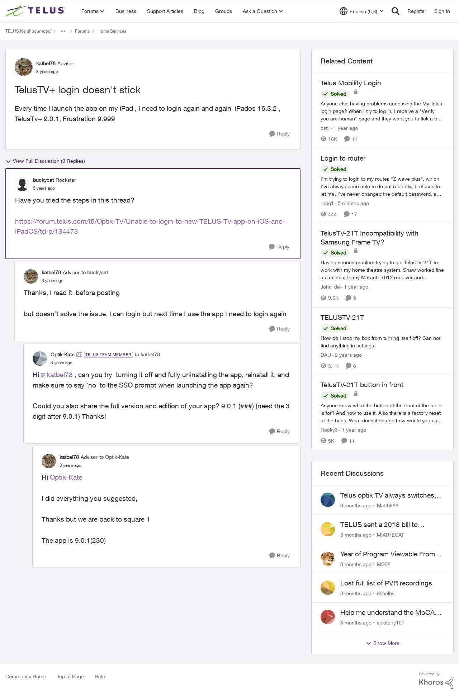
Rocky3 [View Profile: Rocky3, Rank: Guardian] (329, 430)
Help (100, 676)
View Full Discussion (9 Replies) (45, 161)
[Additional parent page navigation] (62, 31)
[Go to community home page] (36, 11)
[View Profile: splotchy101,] (328, 617)
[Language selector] (361, 11)
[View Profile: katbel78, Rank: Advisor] (24, 67)
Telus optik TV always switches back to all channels (387, 495)
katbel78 (60, 375)
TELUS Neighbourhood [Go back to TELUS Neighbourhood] (28, 31)
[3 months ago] (356, 505)
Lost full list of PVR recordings (386, 583)
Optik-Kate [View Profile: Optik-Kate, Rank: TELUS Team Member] (63, 354)
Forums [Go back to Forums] (82, 31)
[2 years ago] (347, 354)
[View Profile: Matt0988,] (328, 500)
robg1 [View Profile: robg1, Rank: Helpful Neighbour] (327, 203)
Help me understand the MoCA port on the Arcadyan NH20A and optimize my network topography (390, 612)
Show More (382, 643)
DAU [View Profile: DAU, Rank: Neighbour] (326, 354)
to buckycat (94, 272)
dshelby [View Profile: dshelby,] (385, 593)
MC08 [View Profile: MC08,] (384, 564)
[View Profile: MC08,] (328, 558)
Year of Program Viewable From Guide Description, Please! (387, 554)
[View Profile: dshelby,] (328, 587)
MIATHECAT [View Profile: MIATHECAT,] (390, 535)
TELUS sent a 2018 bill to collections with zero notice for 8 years (389, 525)
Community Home (25, 676)
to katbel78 (147, 354)
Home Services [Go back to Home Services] (112, 31)
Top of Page (70, 676)
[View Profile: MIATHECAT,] (328, 529)
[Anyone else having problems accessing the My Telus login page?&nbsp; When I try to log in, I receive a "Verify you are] (382, 111)
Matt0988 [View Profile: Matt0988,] (387, 505)
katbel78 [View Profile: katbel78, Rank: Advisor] (46, 63)
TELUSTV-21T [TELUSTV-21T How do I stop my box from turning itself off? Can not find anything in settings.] (342, 317)
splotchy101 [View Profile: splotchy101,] (390, 622)
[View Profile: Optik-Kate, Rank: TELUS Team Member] (40, 358)
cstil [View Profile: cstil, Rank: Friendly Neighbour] (325, 128)
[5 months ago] (352, 202)
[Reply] (279, 134)
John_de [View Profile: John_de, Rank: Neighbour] (330, 287)
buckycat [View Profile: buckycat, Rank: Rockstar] (43, 180)
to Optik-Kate (114, 457)
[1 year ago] (344, 128)
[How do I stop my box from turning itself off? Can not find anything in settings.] (382, 341)
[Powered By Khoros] (436, 681)
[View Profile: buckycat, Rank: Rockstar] (22, 184)
